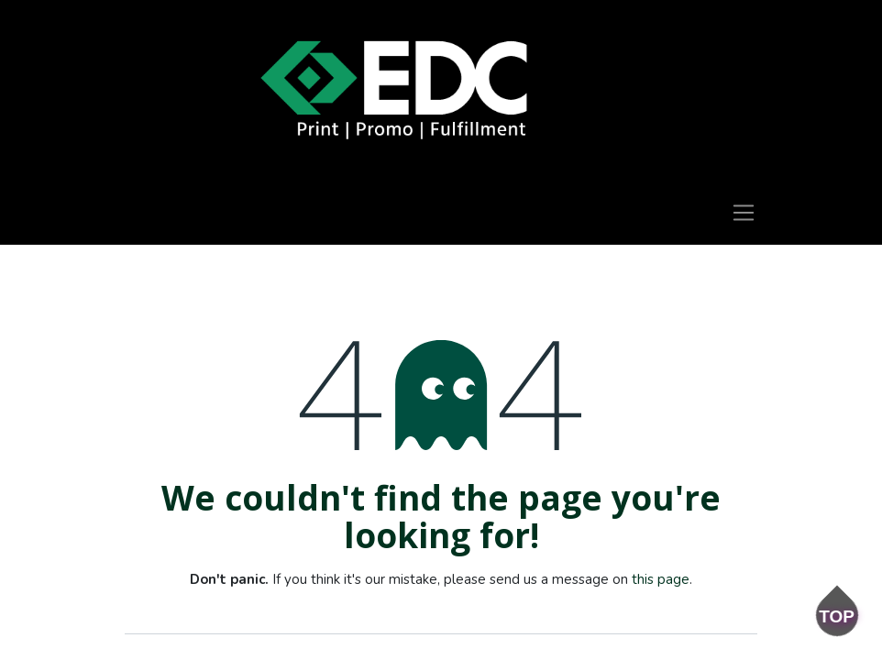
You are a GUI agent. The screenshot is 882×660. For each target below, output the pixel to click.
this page (660, 579)
